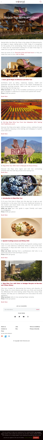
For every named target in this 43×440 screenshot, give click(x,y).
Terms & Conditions (35, 326)
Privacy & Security (34, 329)
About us (3, 326)
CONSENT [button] (36, 437)
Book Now (4, 96)
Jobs (16, 326)
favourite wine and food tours (24, 52)
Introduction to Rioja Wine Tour (13, 198)
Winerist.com (26, 340)
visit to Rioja (20, 54)
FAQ (16, 329)
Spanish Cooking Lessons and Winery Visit (16, 241)
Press (2, 331)
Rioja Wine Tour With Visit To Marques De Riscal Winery (20, 165)
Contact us (4, 329)
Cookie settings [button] (28, 437)
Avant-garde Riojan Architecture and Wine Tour (17, 79)
